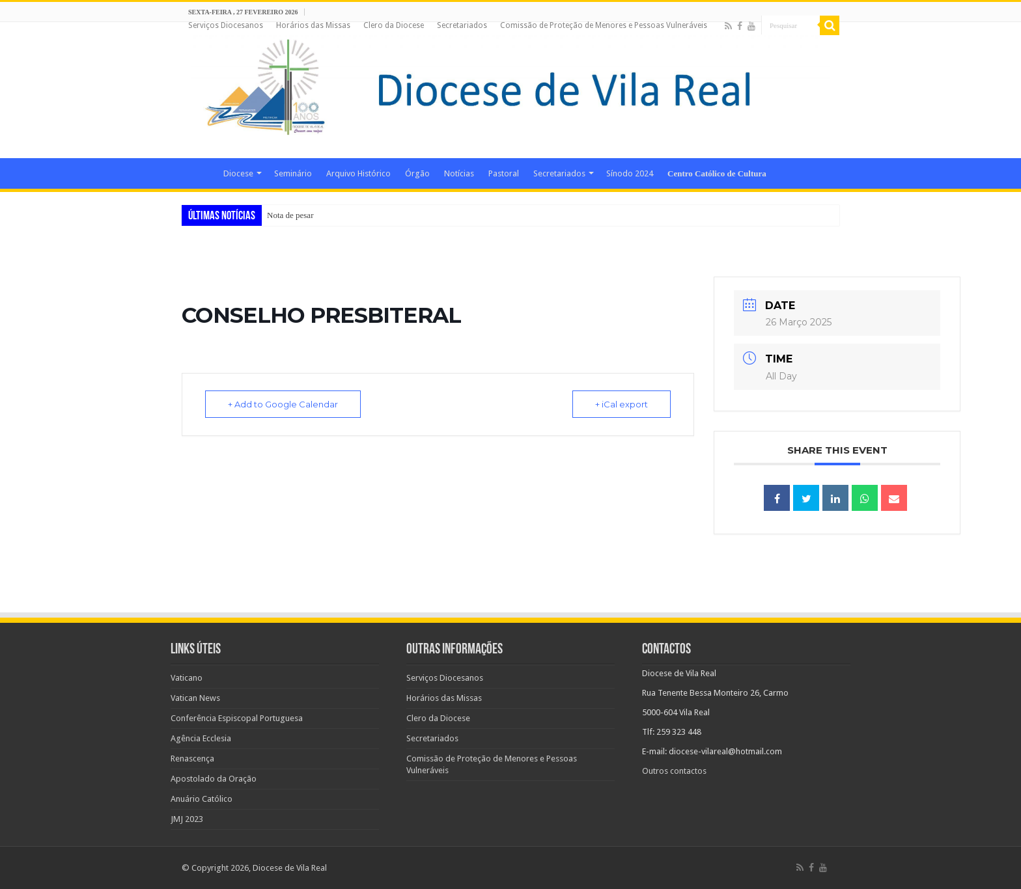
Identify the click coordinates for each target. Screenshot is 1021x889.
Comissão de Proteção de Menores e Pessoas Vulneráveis (603, 25)
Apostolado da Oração (214, 779)
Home (199, 171)
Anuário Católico (201, 799)
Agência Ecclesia (201, 738)
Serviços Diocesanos (225, 25)
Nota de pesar (290, 215)
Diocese (238, 173)
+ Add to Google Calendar (283, 404)
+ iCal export (621, 404)
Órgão (417, 173)
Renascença (192, 758)
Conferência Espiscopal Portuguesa (237, 718)
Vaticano (187, 678)
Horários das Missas (313, 25)
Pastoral (503, 173)
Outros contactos (674, 771)
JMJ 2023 (187, 819)
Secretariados (462, 25)
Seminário (293, 173)
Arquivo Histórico (358, 173)
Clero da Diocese (393, 25)
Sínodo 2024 (629, 173)
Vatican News (195, 698)
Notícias (459, 173)
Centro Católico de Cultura (716, 173)
